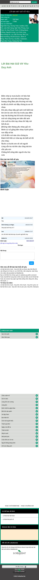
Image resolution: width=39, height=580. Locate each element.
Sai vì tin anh (5, 335)
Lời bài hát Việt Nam (9, 517)
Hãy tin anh (5, 435)
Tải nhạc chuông (19, 573)
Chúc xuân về (6, 397)
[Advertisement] (19, 309)
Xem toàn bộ (30, 240)
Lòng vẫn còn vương (8, 403)
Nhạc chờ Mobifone (12, 507)
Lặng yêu (4, 406)
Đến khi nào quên (7, 412)
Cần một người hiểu (7, 422)
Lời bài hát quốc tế (8, 521)
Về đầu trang (19, 568)
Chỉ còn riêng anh (7, 447)
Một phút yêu (5, 438)
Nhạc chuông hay (27, 507)
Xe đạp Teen (5, 416)
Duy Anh (15, 15)
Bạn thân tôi (5, 419)
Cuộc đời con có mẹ (7, 441)
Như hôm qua (6, 338)
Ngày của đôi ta (6, 428)
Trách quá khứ (6, 425)
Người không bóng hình (8, 444)
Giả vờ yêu (5, 400)
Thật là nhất (5, 431)
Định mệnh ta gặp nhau (8, 409)
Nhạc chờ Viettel (19, 570)
